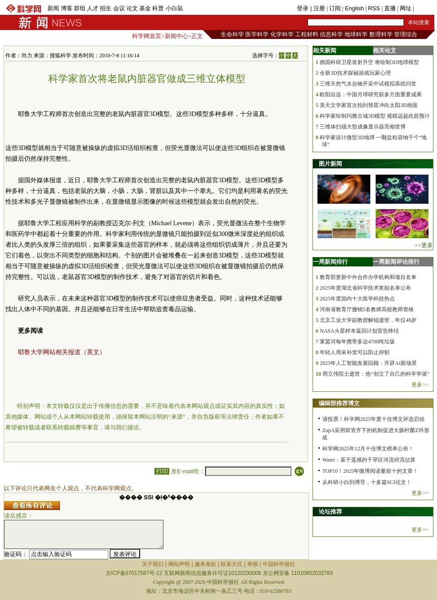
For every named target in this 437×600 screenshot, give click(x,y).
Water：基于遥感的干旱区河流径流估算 (369, 460)
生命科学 (232, 34)
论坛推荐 (330, 511)
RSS (374, 8)
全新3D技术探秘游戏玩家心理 (355, 73)
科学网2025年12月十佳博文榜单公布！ (368, 449)
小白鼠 (174, 8)
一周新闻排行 (330, 261)
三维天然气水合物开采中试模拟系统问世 (368, 84)
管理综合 (405, 34)
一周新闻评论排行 (396, 261)
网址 (405, 8)
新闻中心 (176, 36)
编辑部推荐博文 (339, 403)
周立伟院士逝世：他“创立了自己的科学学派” (375, 374)
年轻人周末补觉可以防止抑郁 (355, 352)
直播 (390, 8)
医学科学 (257, 34)
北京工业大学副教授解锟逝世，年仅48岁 (368, 320)
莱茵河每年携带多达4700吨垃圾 (357, 342)
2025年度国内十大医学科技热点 (357, 299)
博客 (67, 8)
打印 (161, 471)
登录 (303, 8)
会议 (119, 8)
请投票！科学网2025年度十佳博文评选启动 (373, 419)
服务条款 (205, 564)
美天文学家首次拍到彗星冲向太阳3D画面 (369, 105)
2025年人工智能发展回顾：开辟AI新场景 (368, 363)
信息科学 (331, 34)
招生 (105, 8)
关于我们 (152, 564)
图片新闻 (330, 163)
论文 (132, 8)
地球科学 (356, 34)
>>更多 (424, 245)
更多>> (419, 384)
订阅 (335, 8)
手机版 (424, 8)
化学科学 (282, 34)
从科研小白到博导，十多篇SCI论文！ (366, 482)
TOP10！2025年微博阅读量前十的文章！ (370, 471)
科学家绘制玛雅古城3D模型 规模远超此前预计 (375, 116)
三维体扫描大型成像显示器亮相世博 (363, 127)
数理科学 (381, 34)
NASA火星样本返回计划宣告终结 (359, 331)
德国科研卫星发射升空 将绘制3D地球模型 (369, 62)
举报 (252, 564)
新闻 (53, 8)
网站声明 (179, 564)
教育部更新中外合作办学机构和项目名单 (368, 277)
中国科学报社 (279, 564)
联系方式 (231, 564)
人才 (93, 8)
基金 (145, 8)
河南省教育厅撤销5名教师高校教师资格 (367, 309)
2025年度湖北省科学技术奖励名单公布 (365, 288)
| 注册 (317, 8)
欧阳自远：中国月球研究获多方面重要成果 (371, 94)
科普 (158, 8)
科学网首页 (146, 36)
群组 (80, 8)
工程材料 (306, 34)
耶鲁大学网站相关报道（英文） (62, 352)
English (354, 8)
